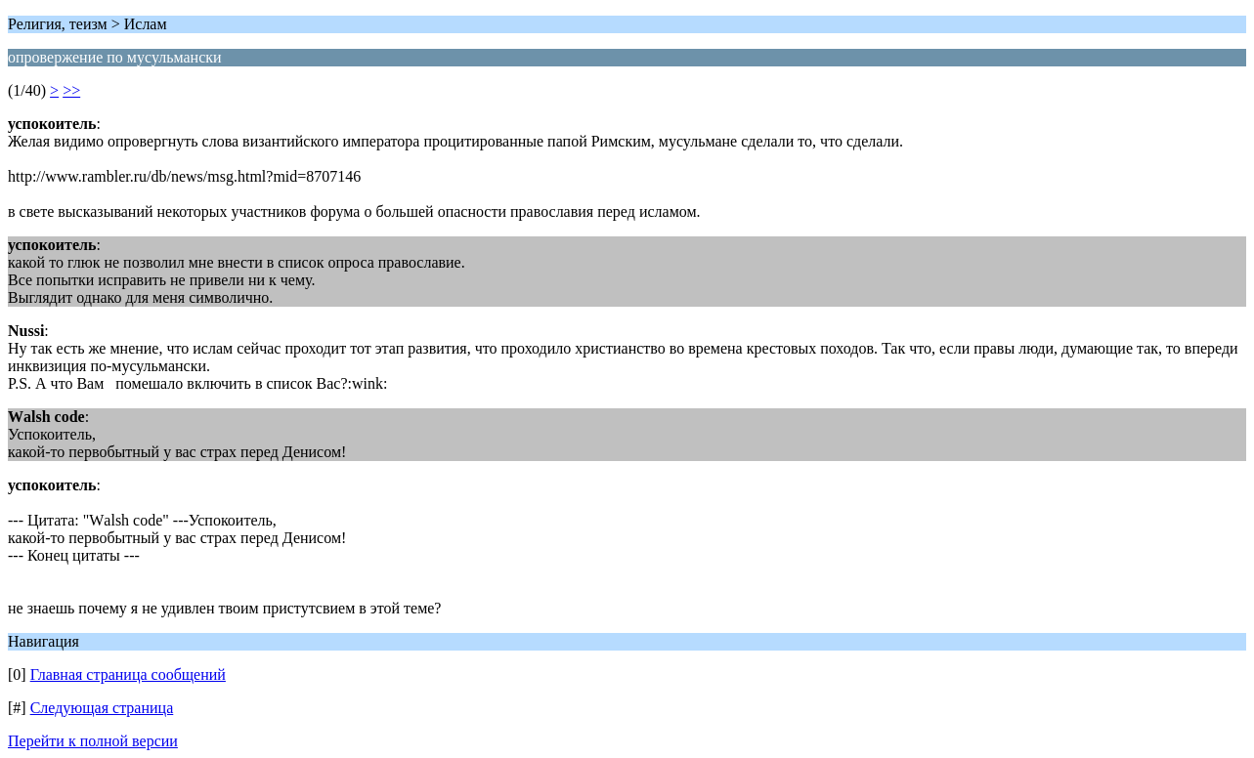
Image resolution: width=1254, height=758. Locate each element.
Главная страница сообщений (128, 674)
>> (71, 90)
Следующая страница (102, 707)
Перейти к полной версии (93, 741)
